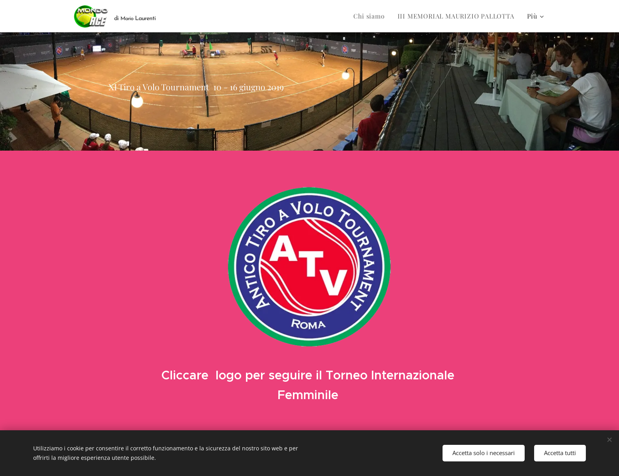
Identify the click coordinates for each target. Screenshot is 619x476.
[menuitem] (371, 16)
